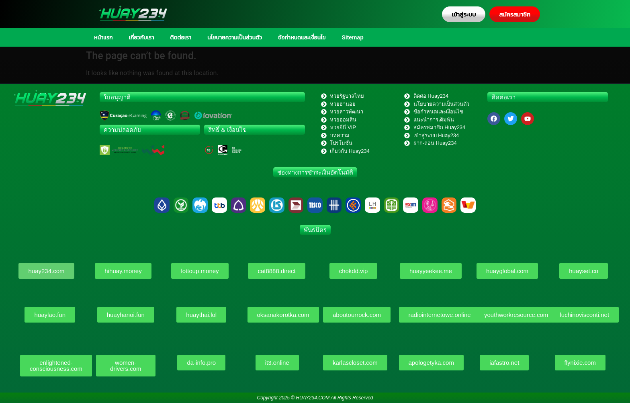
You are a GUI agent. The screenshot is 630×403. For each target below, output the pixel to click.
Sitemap (352, 37)
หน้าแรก (103, 37)
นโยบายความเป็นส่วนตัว (234, 37)
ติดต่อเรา (180, 37)
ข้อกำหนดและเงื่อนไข (301, 37)
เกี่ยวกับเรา (141, 37)
